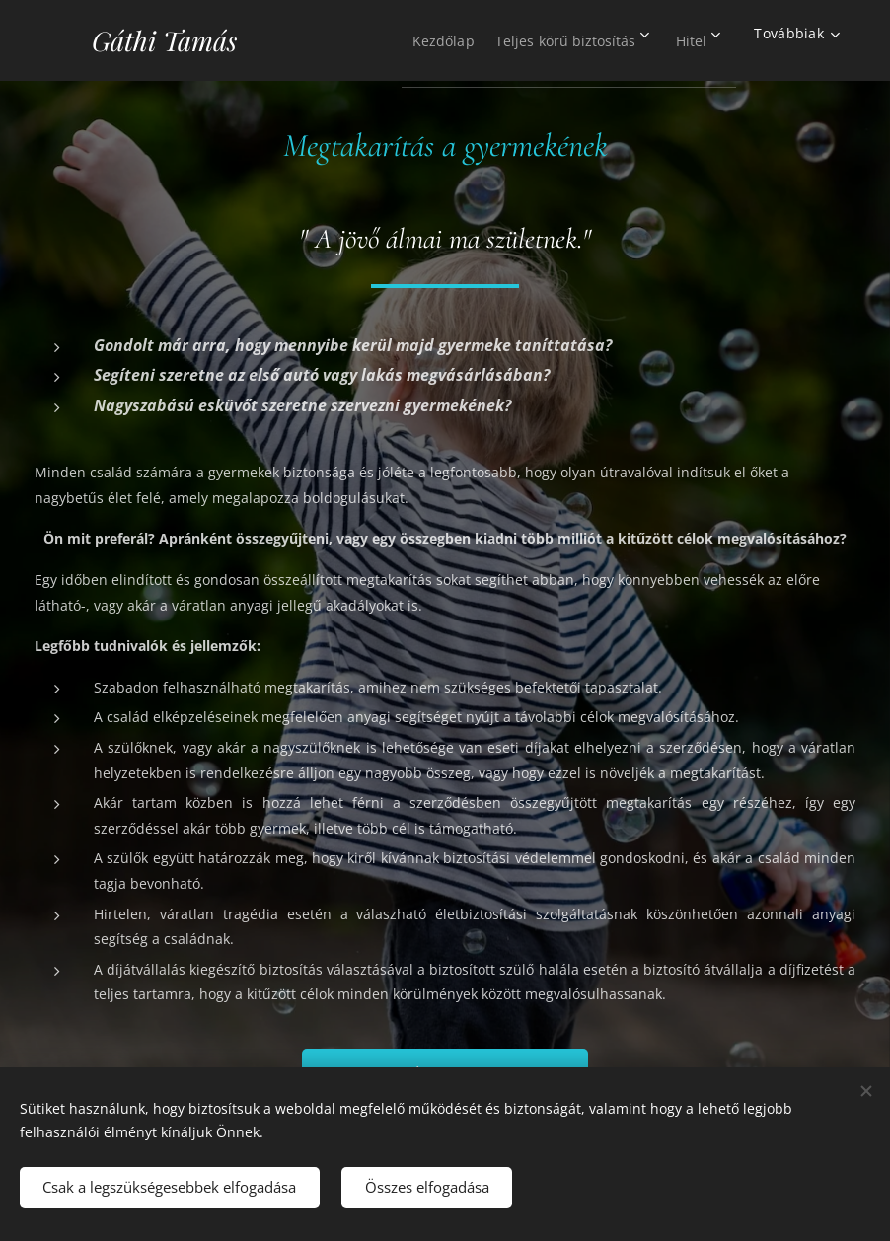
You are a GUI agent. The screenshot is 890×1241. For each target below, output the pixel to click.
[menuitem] (411, 40)
